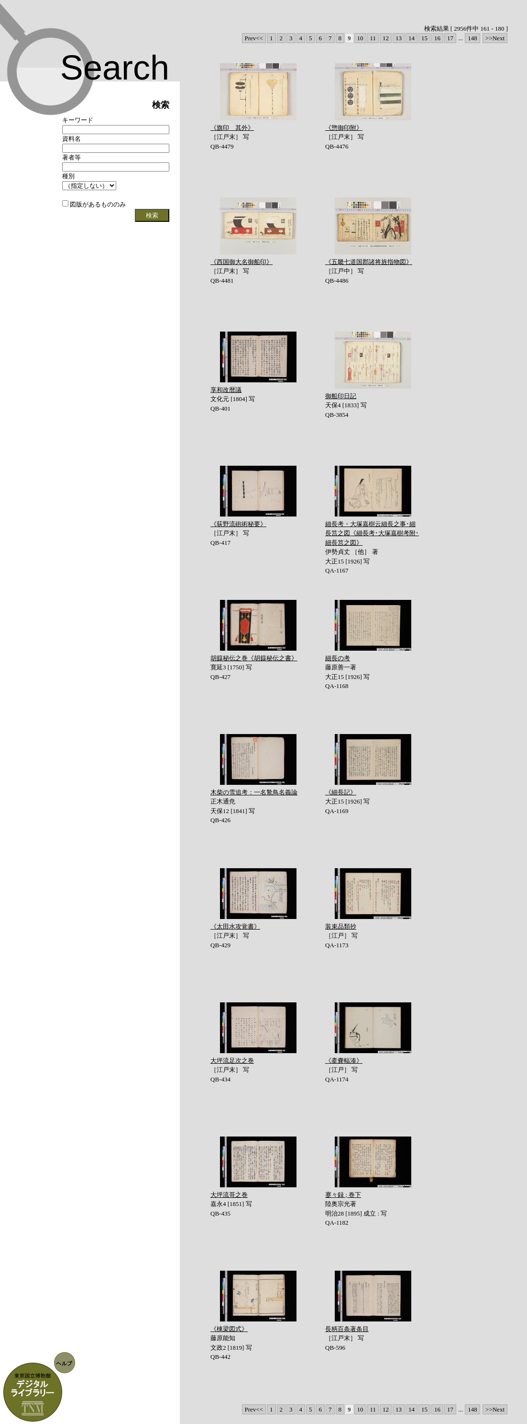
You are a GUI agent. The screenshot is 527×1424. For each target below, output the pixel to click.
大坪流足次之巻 (232, 1060)
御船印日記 (340, 396)
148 (472, 38)
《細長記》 (340, 792)
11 (373, 38)
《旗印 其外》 (232, 127)
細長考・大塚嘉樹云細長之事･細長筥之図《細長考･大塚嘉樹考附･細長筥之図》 (372, 533)
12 (386, 38)
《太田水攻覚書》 (235, 926)
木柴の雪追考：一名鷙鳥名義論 (253, 792)
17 (450, 38)
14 (411, 38)
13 (398, 38)
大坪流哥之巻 (229, 1194)
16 (437, 38)
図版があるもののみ (94, 204)
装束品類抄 (340, 926)
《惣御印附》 (343, 127)
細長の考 (337, 658)
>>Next (495, 38)
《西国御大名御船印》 (241, 261)
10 (360, 38)
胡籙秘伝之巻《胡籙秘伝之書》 (253, 658)
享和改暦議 (226, 389)
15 (424, 38)
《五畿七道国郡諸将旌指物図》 (368, 261)
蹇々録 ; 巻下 (343, 1194)
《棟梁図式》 (229, 1328)
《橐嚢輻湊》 (343, 1060)
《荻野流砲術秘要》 (238, 524)
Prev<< (254, 38)
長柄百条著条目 (347, 1328)
